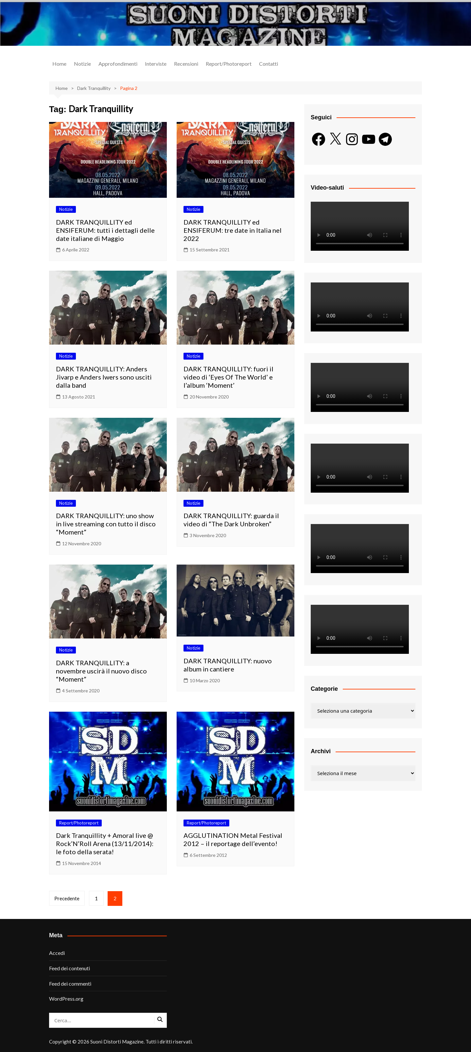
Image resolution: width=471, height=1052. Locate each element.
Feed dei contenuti (69, 968)
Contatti (268, 63)
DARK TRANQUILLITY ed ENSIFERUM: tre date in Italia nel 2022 (232, 230)
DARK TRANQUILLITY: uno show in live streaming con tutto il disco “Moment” (106, 524)
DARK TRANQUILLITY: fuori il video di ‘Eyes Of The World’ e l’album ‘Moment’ (228, 377)
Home (59, 63)
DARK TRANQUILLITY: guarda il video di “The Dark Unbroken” (231, 520)
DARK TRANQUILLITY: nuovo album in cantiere (227, 665)
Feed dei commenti (70, 983)
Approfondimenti (117, 63)
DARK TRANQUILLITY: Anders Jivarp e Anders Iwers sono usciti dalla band (104, 377)
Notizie (82, 63)
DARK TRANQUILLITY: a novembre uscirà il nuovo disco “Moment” (101, 671)
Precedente (66, 898)
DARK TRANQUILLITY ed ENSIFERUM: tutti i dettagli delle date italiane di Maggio (105, 230)
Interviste (155, 63)
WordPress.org (66, 998)
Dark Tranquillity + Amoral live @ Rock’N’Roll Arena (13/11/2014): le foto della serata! (104, 843)
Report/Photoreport (229, 63)
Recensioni (186, 63)
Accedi (57, 953)
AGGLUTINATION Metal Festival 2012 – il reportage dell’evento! (232, 839)
